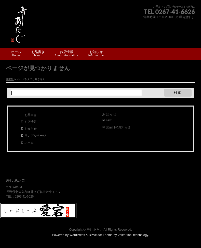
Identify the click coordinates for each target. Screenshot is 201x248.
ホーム (29, 142)
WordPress (77, 235)
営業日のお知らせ (118, 127)
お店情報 (30, 122)
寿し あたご (95, 229)
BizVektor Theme (101, 235)
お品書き (30, 115)
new (109, 120)
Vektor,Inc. (125, 235)
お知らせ (30, 128)
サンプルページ (35, 135)
